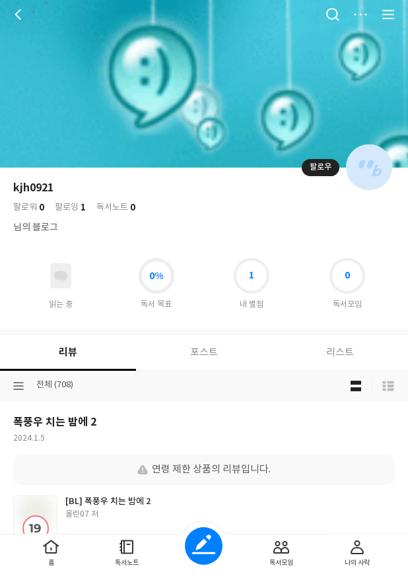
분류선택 (18, 386)
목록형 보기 (388, 386)
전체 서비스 (388, 14)
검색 (332, 14)
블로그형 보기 (356, 386)
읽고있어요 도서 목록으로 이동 (61, 276)
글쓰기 (203, 546)
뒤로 (19, 14)
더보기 (360, 14)
